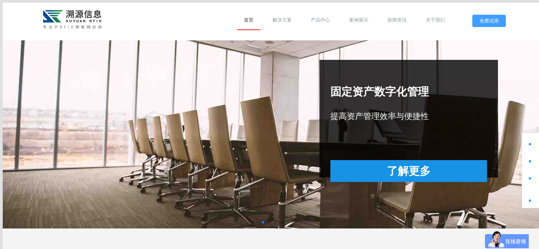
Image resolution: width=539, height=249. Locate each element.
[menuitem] (248, 20)
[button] (263, 222)
